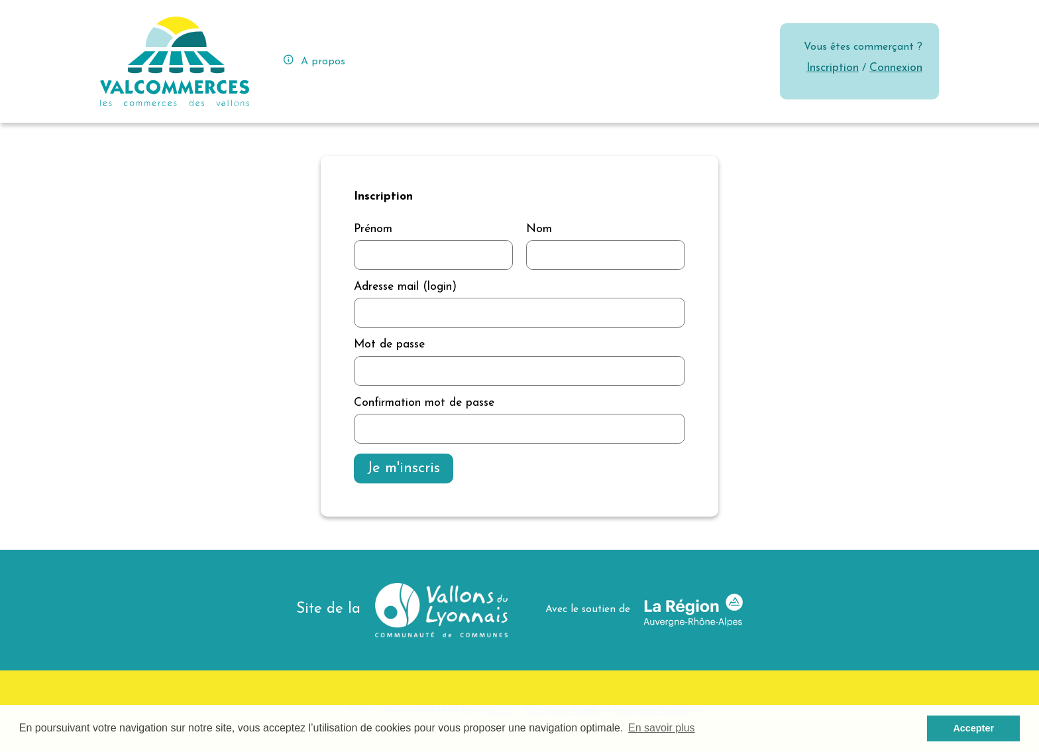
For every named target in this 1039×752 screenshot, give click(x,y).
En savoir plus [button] (661, 727)
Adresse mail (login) (405, 286)
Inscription (832, 68)
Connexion (895, 68)
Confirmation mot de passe (424, 402)
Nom (539, 229)
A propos (313, 60)
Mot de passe (389, 344)
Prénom (373, 229)
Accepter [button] (973, 728)
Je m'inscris (403, 468)
